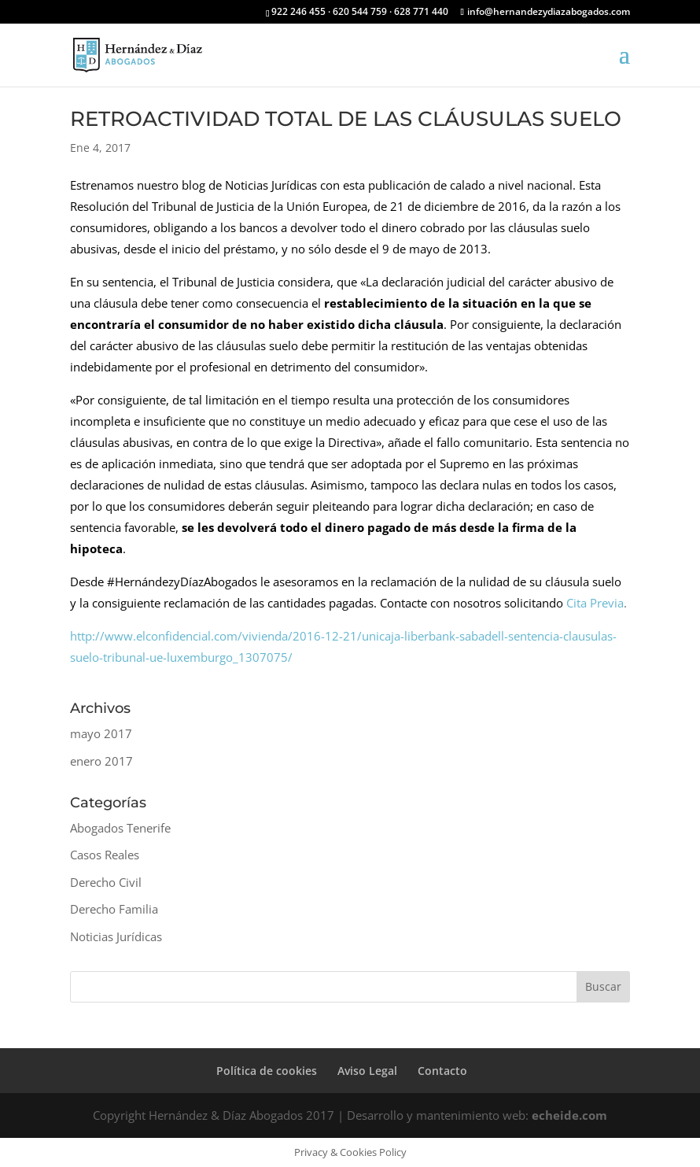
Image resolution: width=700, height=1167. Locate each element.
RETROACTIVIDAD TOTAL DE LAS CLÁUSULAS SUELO (345, 118)
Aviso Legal (367, 1070)
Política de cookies (266, 1070)
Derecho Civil (106, 882)
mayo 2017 (101, 733)
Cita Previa (595, 603)
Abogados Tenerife (120, 828)
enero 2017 (101, 761)
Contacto (442, 1070)
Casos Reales (104, 854)
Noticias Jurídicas (116, 936)
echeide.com (569, 1115)
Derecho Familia (114, 909)
